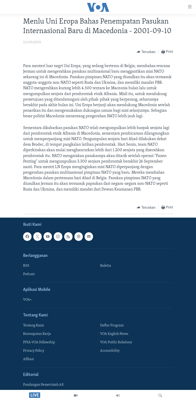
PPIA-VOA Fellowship (39, 342)
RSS (26, 266)
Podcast (29, 274)
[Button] (146, 52)
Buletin (105, 266)
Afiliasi (28, 359)
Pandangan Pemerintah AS (43, 385)
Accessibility (110, 351)
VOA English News (114, 334)
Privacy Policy (33, 351)
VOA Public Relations (116, 342)
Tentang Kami (33, 325)
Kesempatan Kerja (37, 334)
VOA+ (27, 300)
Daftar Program (112, 325)
